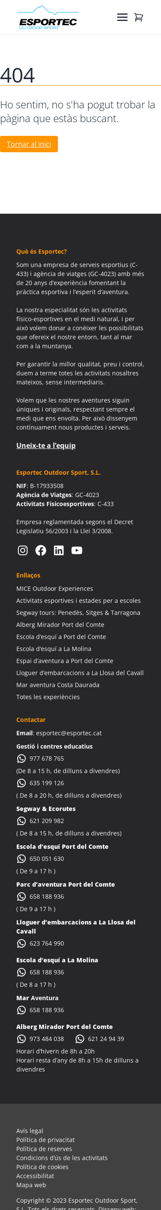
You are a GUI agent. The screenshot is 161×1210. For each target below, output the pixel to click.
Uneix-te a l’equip (46, 445)
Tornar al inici (29, 144)
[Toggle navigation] (122, 17)
